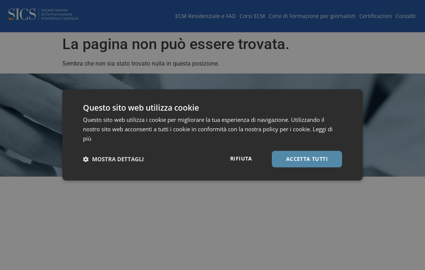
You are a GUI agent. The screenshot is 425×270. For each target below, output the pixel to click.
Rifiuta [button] (241, 158)
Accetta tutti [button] (307, 158)
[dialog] (212, 135)
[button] (113, 159)
